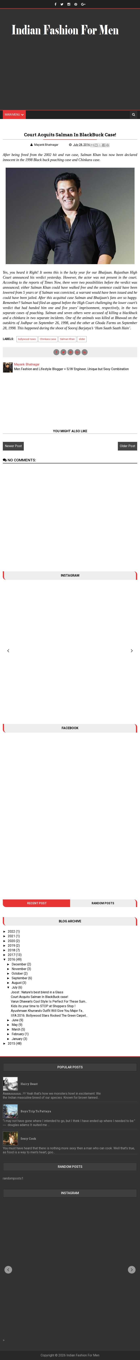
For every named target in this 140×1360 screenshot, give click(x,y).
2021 (12, 936)
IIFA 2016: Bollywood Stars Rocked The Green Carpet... (49, 1015)
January (17, 1039)
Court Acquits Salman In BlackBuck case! (39, 997)
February (18, 1034)
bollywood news (27, 339)
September (20, 978)
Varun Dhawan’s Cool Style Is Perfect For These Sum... (49, 1001)
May (15, 1025)
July (15, 987)
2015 (12, 1043)
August (17, 983)
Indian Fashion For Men (82, 1355)
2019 (12, 945)
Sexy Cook (28, 1138)
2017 (12, 955)
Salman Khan (67, 339)
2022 (12, 931)
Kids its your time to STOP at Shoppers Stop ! (43, 1006)
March (16, 1029)
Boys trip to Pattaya (36, 1111)
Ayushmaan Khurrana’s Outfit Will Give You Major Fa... (47, 1011)
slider (82, 339)
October (18, 973)
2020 (12, 941)
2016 (12, 959)
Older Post (127, 446)
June (15, 1020)
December (19, 964)
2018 (12, 950)
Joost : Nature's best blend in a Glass (37, 992)
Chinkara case (48, 339)
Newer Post (13, 446)
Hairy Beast (29, 1084)
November (19, 969)
